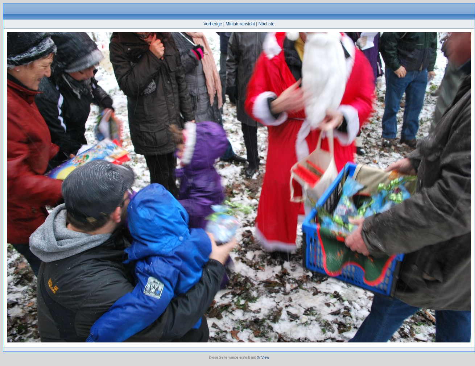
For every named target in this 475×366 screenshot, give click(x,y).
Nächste (266, 23)
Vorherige (212, 23)
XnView (263, 357)
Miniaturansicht (240, 23)
